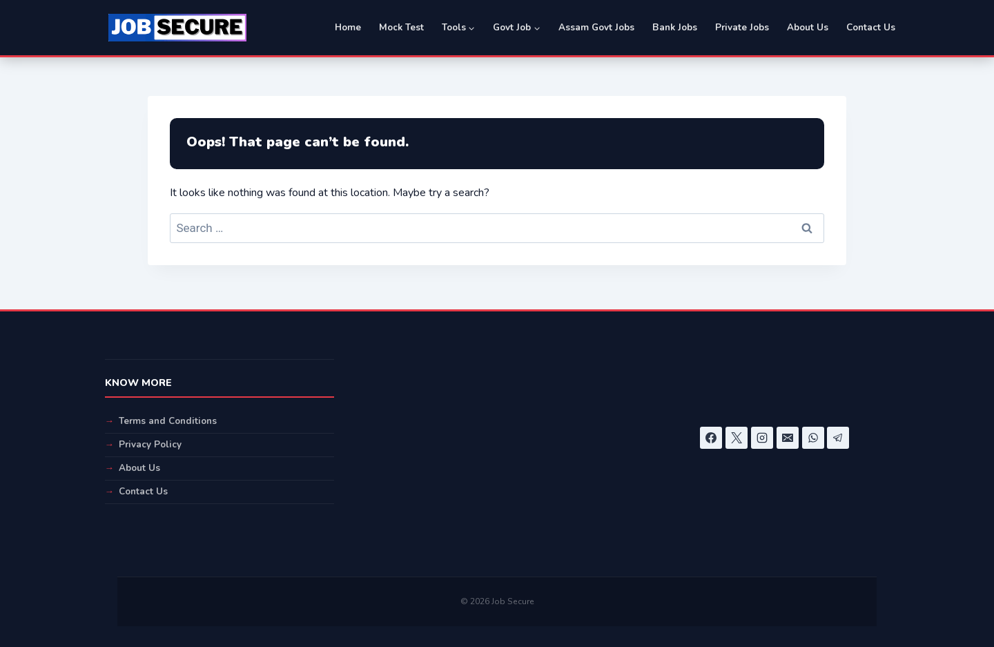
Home (348, 27)
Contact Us (870, 27)
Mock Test (401, 27)
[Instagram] (762, 438)
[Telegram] (838, 438)
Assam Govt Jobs (596, 27)
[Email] (788, 438)
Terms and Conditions (168, 420)
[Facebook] (711, 438)
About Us (807, 27)
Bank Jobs (674, 27)
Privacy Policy (150, 444)
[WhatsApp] (813, 438)
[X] (736, 438)
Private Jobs (742, 27)
